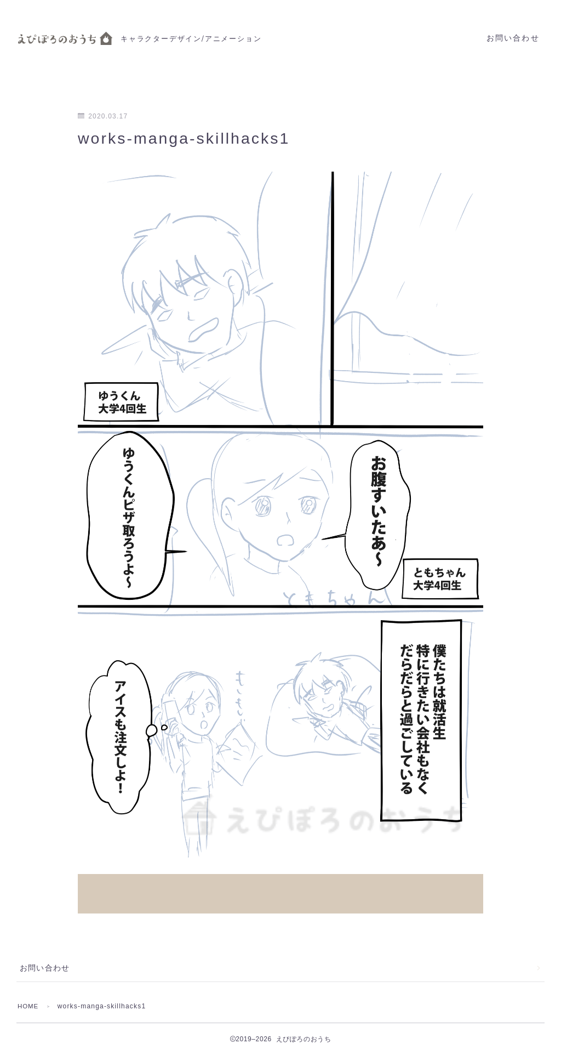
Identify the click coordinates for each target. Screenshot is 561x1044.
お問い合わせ (513, 38)
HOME (29, 994)
